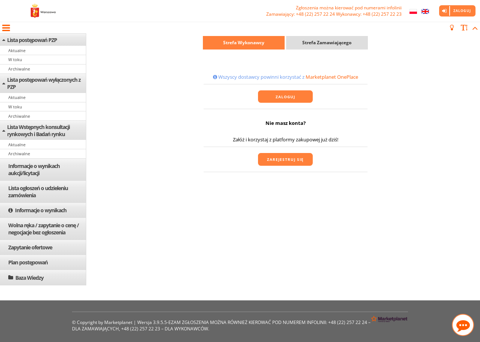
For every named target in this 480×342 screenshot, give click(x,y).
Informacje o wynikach (40, 210)
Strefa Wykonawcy (243, 42)
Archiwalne (19, 69)
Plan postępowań (28, 262)
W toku (15, 59)
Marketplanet (118, 322)
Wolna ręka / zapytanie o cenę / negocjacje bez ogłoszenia (43, 229)
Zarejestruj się (285, 159)
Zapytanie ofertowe (30, 247)
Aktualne (17, 50)
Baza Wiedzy (29, 277)
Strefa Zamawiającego (326, 42)
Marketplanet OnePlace (332, 77)
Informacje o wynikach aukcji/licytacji (34, 169)
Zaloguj (462, 10)
